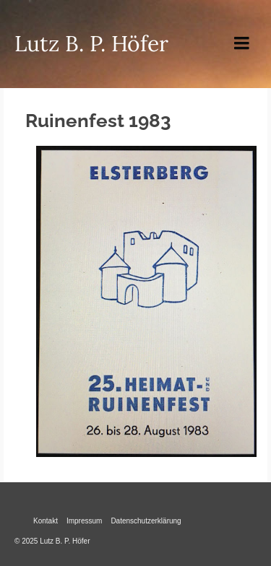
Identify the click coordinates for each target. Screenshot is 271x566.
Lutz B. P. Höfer (91, 43)
